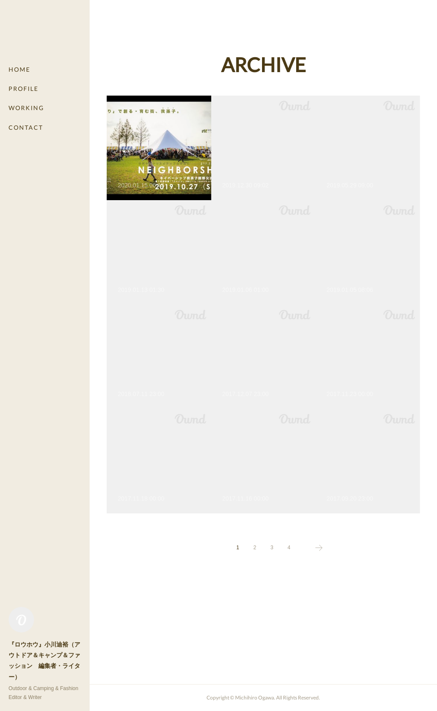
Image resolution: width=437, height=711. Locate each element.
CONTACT (26, 127)
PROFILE (23, 88)
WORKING (26, 107)
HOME (19, 69)
